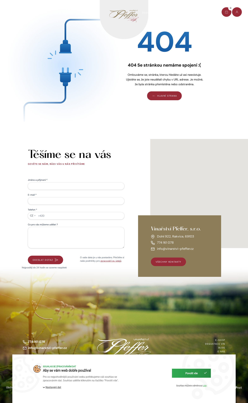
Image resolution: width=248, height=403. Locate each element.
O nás (174, 12)
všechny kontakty (168, 261)
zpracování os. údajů (110, 260)
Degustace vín (152, 12)
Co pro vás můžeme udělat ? (43, 224)
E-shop (11, 12)
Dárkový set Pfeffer (38, 12)
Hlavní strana (164, 96)
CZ (31, 215)
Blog (189, 12)
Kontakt (206, 12)
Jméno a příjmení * (37, 179)
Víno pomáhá (69, 12)
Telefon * (32, 209)
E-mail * (32, 194)
